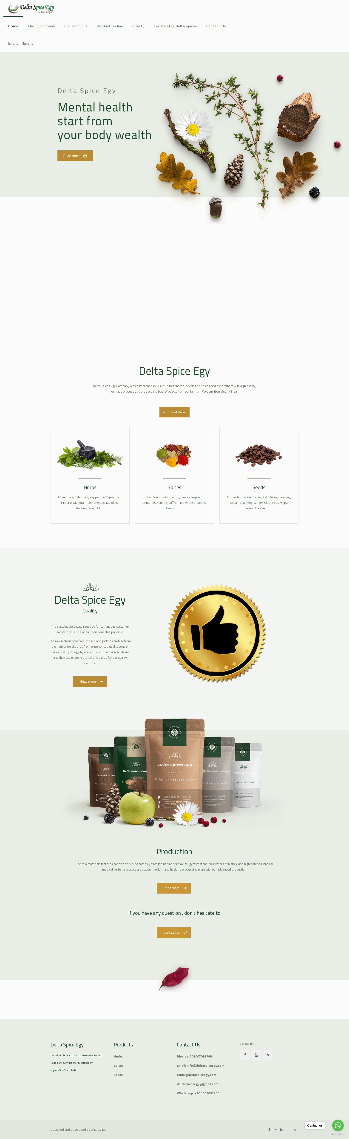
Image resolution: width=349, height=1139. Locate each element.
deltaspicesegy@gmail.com (197, 1084)
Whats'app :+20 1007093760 (198, 1093)
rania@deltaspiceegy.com (196, 1075)
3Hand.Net (98, 1130)
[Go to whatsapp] (338, 1125)
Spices (118, 1066)
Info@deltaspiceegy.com (205, 1066)
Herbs (118, 1056)
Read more (74, 155)
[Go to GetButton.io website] (338, 1134)
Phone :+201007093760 (194, 1056)
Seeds (118, 1075)
